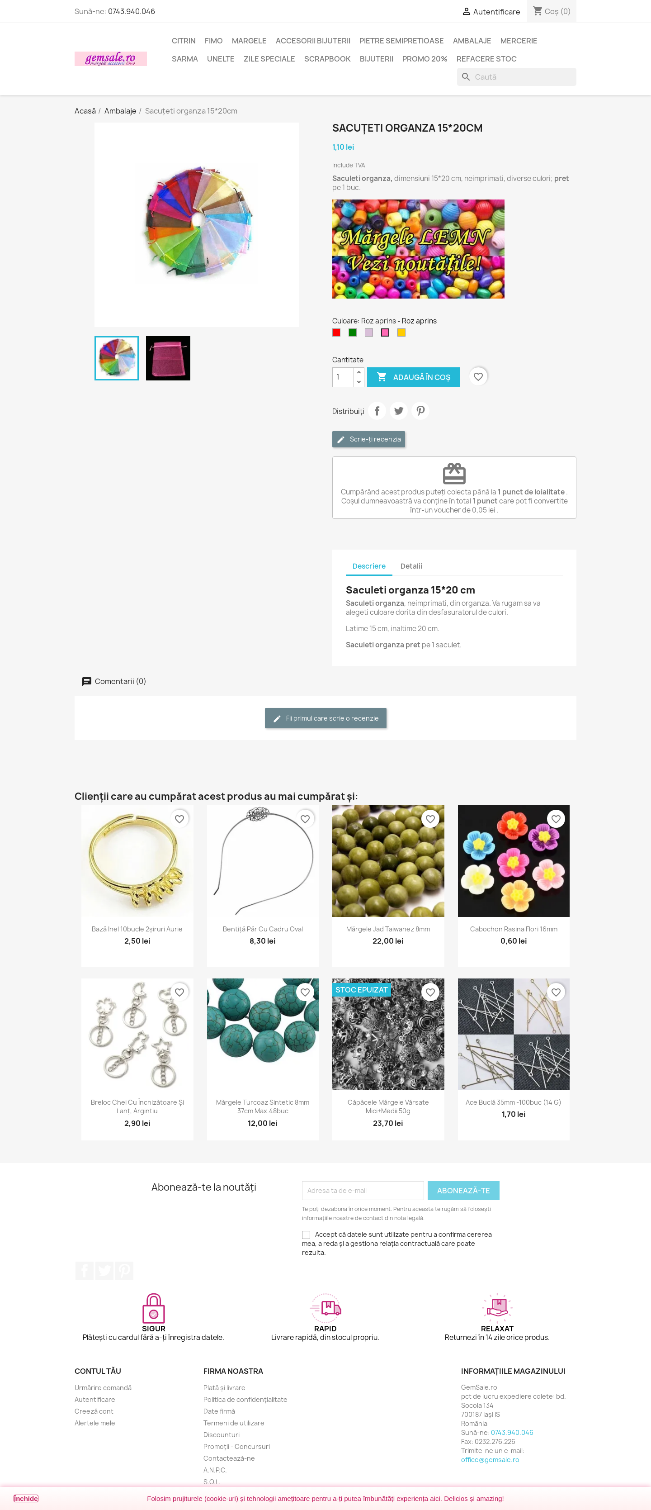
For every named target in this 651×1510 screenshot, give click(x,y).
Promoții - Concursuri (236, 1446)
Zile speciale (269, 59)
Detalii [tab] (411, 566)
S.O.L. (212, 1481)
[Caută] (516, 77)
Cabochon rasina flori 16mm (513, 929)
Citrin (184, 41)
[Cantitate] (343, 377)
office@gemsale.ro (490, 1459)
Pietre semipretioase (401, 41)
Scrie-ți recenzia (368, 439)
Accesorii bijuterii (313, 41)
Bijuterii (376, 59)
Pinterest (420, 411)
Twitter (104, 1271)
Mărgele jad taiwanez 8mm (388, 929)
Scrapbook (327, 59)
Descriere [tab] (369, 566)
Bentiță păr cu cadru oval (263, 929)
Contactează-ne (229, 1458)
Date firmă (219, 1411)
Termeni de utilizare (233, 1423)
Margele (249, 41)
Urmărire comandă (103, 1387)
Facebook (84, 1271)
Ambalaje (472, 41)
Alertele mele (95, 1423)
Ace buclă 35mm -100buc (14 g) (513, 1102)
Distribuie (377, 411)
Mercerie (519, 41)
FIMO (214, 41)
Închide (26, 1498)
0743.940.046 (131, 11)
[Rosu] (338, 334)
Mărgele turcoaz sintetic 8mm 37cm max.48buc (262, 1107)
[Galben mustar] (403, 334)
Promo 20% (425, 59)
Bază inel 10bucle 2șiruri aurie (137, 929)
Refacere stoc (487, 59)
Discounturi (221, 1434)
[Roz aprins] (387, 334)
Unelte (221, 59)
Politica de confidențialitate (245, 1399)
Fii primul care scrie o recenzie (326, 718)
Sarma (185, 59)
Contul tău (98, 1371)
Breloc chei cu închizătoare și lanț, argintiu (137, 1107)
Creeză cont (94, 1411)
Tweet (399, 411)
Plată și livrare (224, 1387)
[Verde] (354, 334)
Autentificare (95, 1399)
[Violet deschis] (371, 334)
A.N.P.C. (215, 1470)
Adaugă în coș (414, 377)
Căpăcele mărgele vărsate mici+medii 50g (388, 1107)
